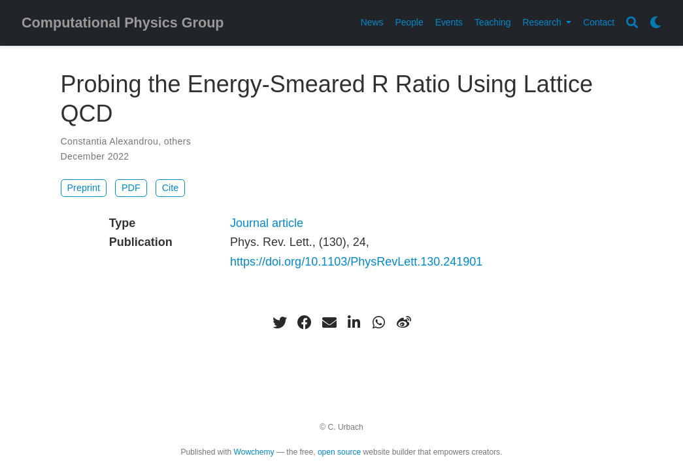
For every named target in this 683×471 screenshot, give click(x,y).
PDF (131, 188)
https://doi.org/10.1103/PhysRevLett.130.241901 (356, 261)
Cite (170, 188)
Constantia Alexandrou (110, 141)
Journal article (266, 223)
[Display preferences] (655, 23)
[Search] (632, 23)
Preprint (83, 188)
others (177, 141)
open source (339, 452)
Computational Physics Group (123, 22)
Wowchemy (254, 452)
